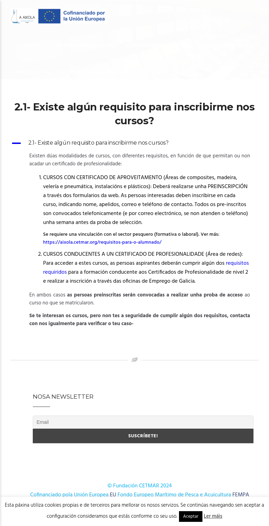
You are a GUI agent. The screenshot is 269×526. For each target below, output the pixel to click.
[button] (134, 143)
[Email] (143, 422)
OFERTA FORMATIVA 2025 (156, 45)
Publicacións (34, 72)
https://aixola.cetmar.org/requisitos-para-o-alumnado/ (103, 242)
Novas (71, 72)
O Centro (28, 45)
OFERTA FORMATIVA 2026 (85, 45)
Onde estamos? (111, 72)
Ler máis (213, 516)
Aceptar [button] (190, 516)
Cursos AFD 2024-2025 (225, 45)
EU (113, 494)
